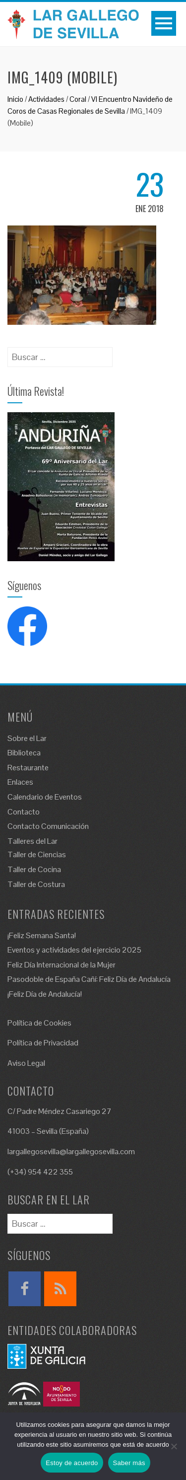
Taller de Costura (36, 884)
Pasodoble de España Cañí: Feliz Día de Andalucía (89, 979)
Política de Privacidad (42, 1042)
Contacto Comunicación (48, 826)
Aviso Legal (26, 1063)
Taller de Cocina (34, 869)
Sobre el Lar (27, 738)
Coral (77, 99)
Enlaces (20, 782)
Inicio (15, 99)
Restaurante (28, 767)
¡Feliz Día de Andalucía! (44, 994)
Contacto (23, 812)
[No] (174, 1446)
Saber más (129, 1463)
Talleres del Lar (32, 841)
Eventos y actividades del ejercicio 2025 (74, 950)
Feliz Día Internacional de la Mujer (61, 965)
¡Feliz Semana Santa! (41, 935)
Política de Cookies (39, 1023)
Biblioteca (24, 752)
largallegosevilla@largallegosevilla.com (71, 1151)
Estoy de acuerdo (72, 1463)
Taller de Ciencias (36, 854)
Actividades (46, 99)
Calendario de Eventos (44, 797)
